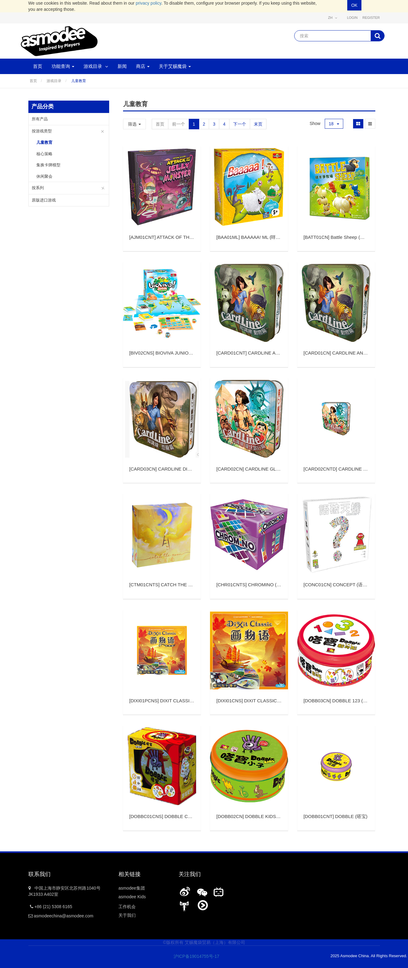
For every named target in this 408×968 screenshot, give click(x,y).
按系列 (38, 187)
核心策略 (44, 154)
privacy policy (148, 3)
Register (371, 17)
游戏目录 (54, 81)
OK (354, 5)
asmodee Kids (132, 896)
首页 (33, 81)
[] (194, 237)
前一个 (178, 124)
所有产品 (40, 119)
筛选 (134, 124)
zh (332, 18)
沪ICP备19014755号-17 (192, 956)
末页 (258, 124)
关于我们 (127, 915)
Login (352, 17)
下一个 (239, 124)
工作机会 (127, 906)
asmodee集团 (131, 888)
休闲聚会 (44, 176)
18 (334, 123)
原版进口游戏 (44, 200)
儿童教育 (78, 81)
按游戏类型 (42, 131)
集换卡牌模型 (48, 165)
